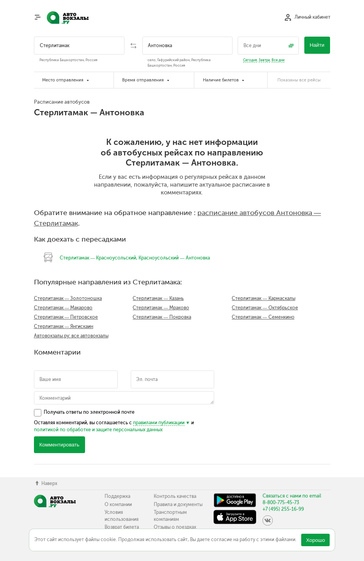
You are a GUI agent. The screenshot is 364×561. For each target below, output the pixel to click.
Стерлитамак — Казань (158, 298)
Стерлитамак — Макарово (63, 307)
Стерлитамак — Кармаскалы (263, 298)
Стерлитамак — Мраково (161, 307)
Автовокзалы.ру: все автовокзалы (71, 336)
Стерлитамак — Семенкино (263, 317)
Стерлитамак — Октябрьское (265, 307)
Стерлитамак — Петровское (66, 317)
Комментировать (59, 445)
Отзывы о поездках (175, 527)
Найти (317, 45)
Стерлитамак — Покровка (162, 317)
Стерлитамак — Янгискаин (64, 326)
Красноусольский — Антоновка (174, 258)
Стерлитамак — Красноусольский (98, 258)
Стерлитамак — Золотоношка (68, 298)
